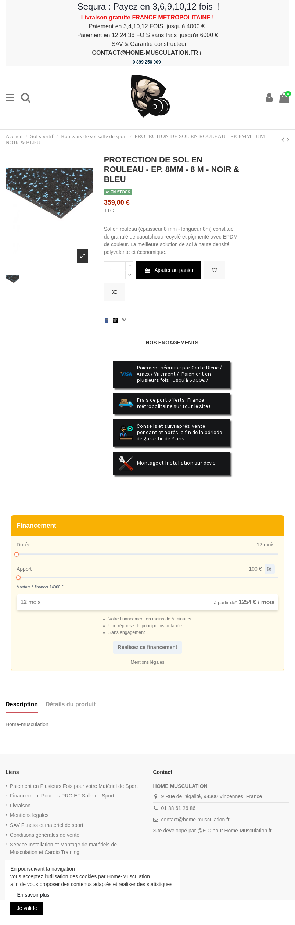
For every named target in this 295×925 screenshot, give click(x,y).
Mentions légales (29, 815)
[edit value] (270, 569)
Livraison (20, 806)
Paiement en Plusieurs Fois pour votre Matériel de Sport (74, 786)
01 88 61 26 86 (178, 808)
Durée (23, 545)
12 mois (265, 545)
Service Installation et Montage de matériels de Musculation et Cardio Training (63, 848)
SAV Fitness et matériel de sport (46, 825)
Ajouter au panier (169, 270)
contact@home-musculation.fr (195, 819)
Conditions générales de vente (44, 835)
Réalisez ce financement (147, 647)
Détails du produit (71, 704)
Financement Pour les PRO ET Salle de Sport (62, 796)
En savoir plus (33, 895)
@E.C (204, 830)
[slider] (16, 554)
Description (22, 704)
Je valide (27, 908)
